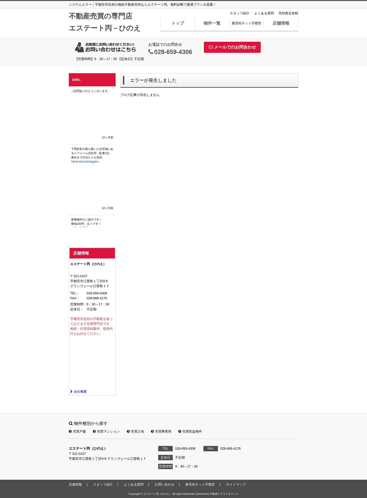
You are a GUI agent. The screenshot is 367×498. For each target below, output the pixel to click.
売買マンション (106, 431)
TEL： (75, 293)
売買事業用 (161, 431)
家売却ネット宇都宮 (246, 23)
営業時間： (78, 304)
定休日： (76, 309)
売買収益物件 (190, 431)
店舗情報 (280, 23)
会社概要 (78, 391)
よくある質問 (264, 13)
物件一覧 (212, 23)
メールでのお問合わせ (232, 47)
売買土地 (135, 431)
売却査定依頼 (288, 13)
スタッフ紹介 (240, 13)
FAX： (75, 298)
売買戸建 (77, 431)
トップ (177, 23)
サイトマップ (236, 484)
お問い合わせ (164, 484)
